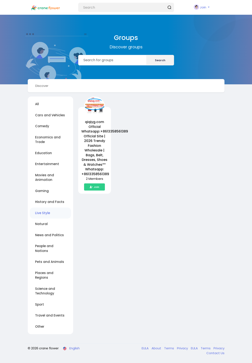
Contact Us (215, 353)
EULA (145, 348)
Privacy (183, 348)
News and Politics (49, 235)
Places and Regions (44, 275)
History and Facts (49, 202)
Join (94, 187)
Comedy (42, 126)
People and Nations (44, 248)
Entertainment (47, 164)
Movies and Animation (44, 177)
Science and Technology (45, 291)
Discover (42, 85)
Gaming (42, 191)
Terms (169, 348)
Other (39, 327)
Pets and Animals (49, 262)
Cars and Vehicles (50, 115)
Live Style (42, 213)
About (157, 348)
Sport (39, 304)
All (37, 104)
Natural (41, 224)
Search (160, 60)
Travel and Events (50, 315)
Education (43, 153)
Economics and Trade (48, 139)
